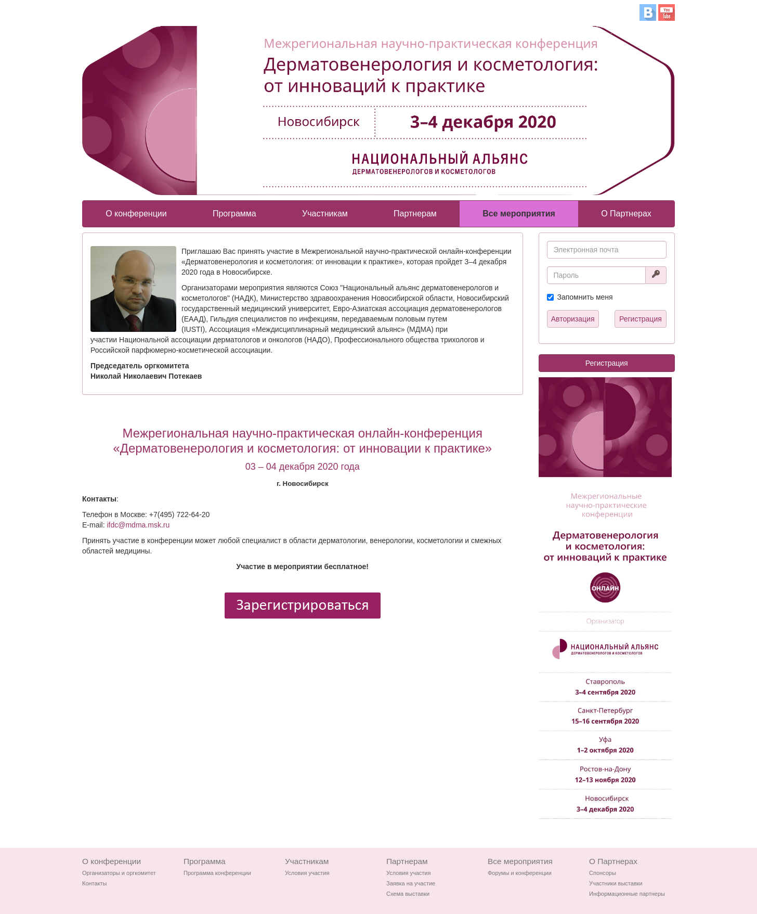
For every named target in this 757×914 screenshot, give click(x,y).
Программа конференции (217, 873)
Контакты (94, 883)
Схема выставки (407, 894)
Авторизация (573, 319)
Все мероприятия (518, 213)
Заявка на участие (410, 883)
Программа (234, 213)
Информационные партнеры (627, 894)
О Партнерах (626, 213)
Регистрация (640, 319)
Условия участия (307, 873)
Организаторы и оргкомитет (119, 873)
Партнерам (415, 213)
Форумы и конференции (520, 873)
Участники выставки (616, 883)
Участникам (325, 213)
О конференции (136, 213)
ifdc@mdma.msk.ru (138, 525)
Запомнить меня (585, 297)
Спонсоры (602, 873)
